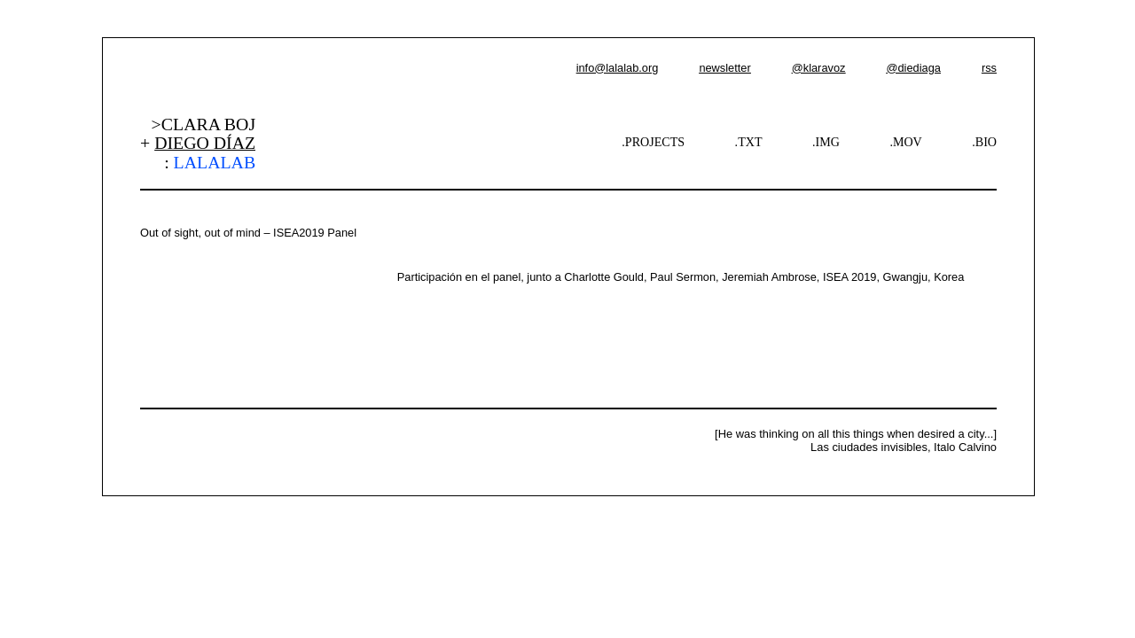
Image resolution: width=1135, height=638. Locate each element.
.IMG (826, 142)
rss (989, 67)
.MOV (905, 142)
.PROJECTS (653, 142)
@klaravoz (819, 67)
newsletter (724, 67)
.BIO (984, 142)
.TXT (749, 142)
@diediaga (913, 67)
